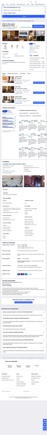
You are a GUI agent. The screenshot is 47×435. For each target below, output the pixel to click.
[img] (10, 35)
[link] (31, 2)
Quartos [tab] (4, 73)
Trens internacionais (21, 4)
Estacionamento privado (28, 167)
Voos (7, 4)
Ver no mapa (31, 69)
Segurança (33, 383)
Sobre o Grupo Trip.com (21, 385)
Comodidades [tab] (22, 73)
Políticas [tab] (29, 73)
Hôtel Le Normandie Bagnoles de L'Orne (8, 25)
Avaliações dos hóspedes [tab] (12, 73)
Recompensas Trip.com (40, 4)
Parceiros (32, 380)
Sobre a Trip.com (20, 376)
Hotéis (3, 4)
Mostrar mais (4, 63)
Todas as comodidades (6, 57)
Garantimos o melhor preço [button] (26, 27)
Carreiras (18, 380)
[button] (33, 2)
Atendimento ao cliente (6, 376)
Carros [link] (28, 4)
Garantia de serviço (5, 378)
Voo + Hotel (12, 4)
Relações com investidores (36, 376)
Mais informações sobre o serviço (8, 380)
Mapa (32, 4)
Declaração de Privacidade (21, 383)
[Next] (44, 181)
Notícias (18, 378)
